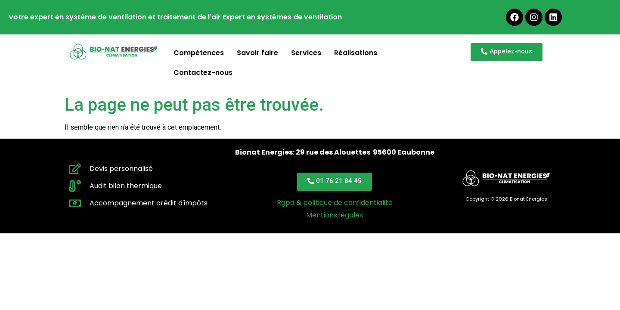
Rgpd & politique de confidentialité (335, 203)
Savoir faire (257, 53)
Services (306, 53)
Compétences (199, 53)
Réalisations (355, 53)
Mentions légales (334, 215)
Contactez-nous (203, 73)
